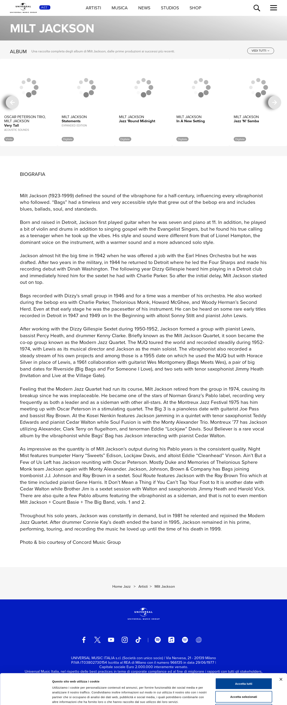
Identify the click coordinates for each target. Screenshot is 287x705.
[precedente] (12, 102)
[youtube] (111, 640)
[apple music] (171, 640)
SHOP (195, 8)
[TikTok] (138, 640)
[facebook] (84, 640)
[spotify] (158, 640)
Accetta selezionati (243, 666)
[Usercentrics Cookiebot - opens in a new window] (25, 697)
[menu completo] (273, 8)
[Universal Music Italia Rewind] (198, 640)
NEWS (144, 8)
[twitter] (97, 640)
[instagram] (125, 640)
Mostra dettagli (209, 697)
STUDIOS (170, 8)
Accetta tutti (243, 653)
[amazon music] (185, 640)
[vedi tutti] (260, 51)
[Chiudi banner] (280, 648)
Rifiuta (243, 679)
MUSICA (120, 8)
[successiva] (274, 102)
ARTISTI (93, 8)
